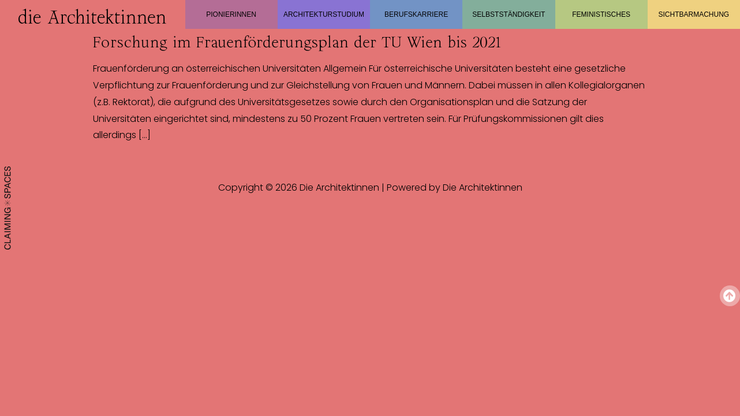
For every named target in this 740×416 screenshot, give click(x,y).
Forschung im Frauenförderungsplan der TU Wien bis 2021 (297, 42)
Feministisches (601, 14)
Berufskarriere (416, 14)
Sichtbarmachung (694, 14)
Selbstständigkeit (508, 14)
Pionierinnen (231, 14)
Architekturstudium (323, 14)
